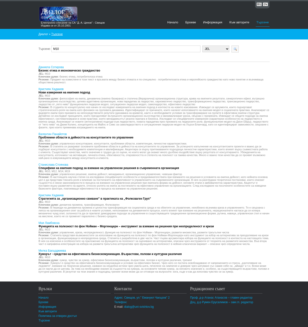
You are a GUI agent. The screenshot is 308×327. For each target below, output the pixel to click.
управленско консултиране (75, 143)
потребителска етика (90, 76)
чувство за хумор (78, 260)
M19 (67, 171)
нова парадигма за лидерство (135, 101)
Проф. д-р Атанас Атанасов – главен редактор (221, 297)
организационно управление (142, 174)
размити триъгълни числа (213, 232)
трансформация (94, 204)
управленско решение (73, 174)
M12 (54, 171)
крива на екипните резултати (207, 98)
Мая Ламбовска (126, 224)
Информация (212, 22)
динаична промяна (71, 204)
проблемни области (122, 143)
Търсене (263, 22)
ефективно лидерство (181, 104)
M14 (60, 171)
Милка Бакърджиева (110, 252)
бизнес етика (67, 76)
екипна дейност (97, 174)
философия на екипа (72, 98)
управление (66, 232)
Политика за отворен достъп (57, 316)
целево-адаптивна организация (96, 101)
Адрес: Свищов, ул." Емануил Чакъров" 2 (142, 297)
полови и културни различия (163, 260)
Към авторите (239, 22)
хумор (63, 260)
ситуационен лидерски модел (128, 104)
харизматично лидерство (170, 101)
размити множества (184, 232)
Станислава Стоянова (108, 166)
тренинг (187, 260)
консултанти (101, 143)
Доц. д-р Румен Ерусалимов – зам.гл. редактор (221, 302)
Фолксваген (112, 204)
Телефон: (120, 302)
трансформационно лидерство (206, 101)
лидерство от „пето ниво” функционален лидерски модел (73, 104)
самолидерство (157, 104)
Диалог (53, 11)
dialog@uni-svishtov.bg (139, 306)
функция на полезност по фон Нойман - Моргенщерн (137, 232)
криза (78, 232)
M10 (47, 73)
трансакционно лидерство (243, 101)
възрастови (138, 260)
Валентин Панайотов (85, 135)
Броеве (190, 22)
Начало (172, 22)
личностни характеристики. (170, 143)
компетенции (144, 143)
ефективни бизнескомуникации (110, 260)
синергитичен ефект (238, 98)
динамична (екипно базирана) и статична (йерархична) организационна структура (137, 98)
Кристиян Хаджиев (64, 90)
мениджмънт (116, 174)
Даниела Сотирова (69, 68)
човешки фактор (172, 174)
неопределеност (93, 232)
